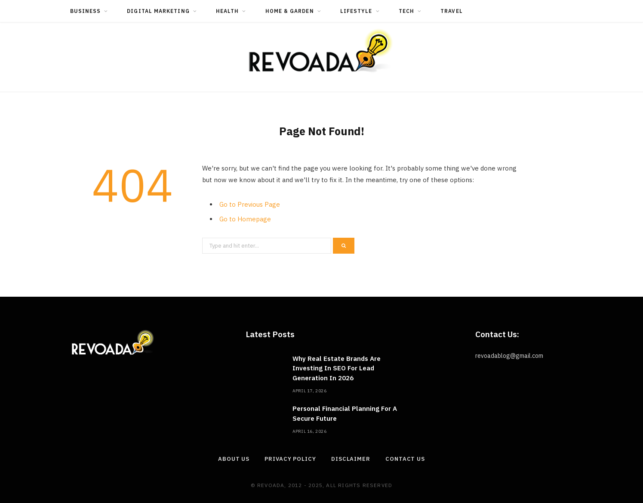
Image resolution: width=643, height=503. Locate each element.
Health (227, 11)
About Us (233, 459)
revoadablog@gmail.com (509, 356)
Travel (451, 11)
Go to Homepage (245, 219)
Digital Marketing (158, 11)
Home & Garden (289, 11)
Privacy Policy (290, 459)
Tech (406, 11)
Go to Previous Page (249, 204)
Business (85, 11)
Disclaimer (350, 459)
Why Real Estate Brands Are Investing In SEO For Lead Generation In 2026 (336, 368)
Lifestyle (356, 11)
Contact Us (405, 459)
